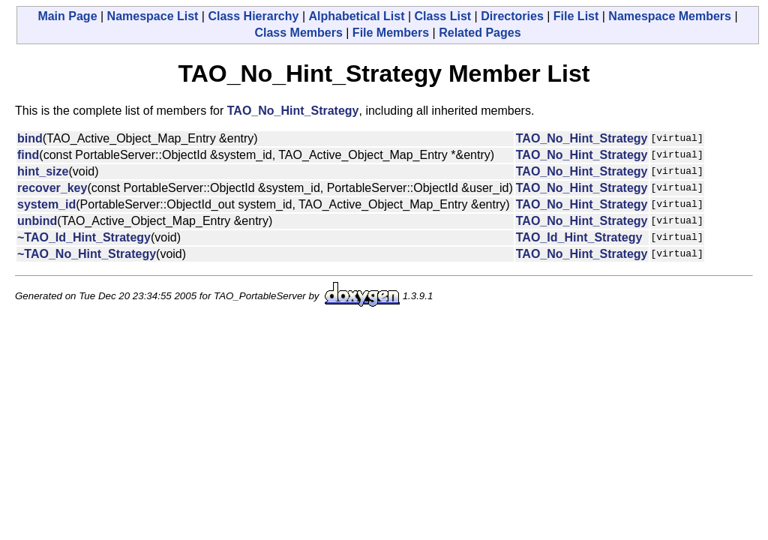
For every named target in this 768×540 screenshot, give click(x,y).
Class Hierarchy (253, 16)
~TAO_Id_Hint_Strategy (84, 237)
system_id (46, 204)
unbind (37, 220)
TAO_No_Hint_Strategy (293, 110)
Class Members (298, 32)
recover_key (52, 188)
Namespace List (153, 16)
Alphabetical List (356, 16)
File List (576, 16)
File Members (390, 32)
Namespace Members (669, 16)
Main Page (67, 16)
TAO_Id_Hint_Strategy (579, 237)
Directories (512, 16)
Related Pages (479, 32)
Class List (443, 16)
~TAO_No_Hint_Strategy (86, 254)
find (28, 154)
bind (30, 138)
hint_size (42, 171)
